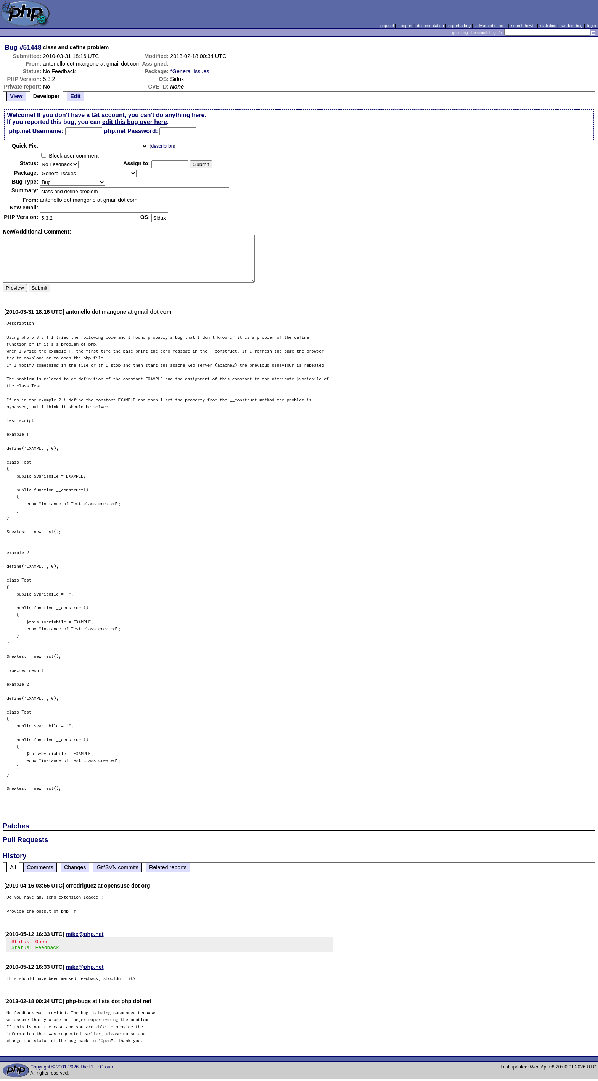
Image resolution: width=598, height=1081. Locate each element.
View (16, 96)
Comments (40, 867)
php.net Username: (36, 131)
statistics (548, 25)
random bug (572, 25)
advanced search (490, 25)
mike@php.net (85, 934)
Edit (75, 96)
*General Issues (189, 71)
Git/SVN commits (117, 867)
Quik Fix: (25, 146)
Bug (11, 47)
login (591, 25)
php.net (387, 25)
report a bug (459, 25)
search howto (523, 25)
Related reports (167, 867)
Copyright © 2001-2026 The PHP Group (71, 1069)
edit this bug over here (134, 122)
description (162, 146)
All (13, 867)
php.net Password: (131, 131)
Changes (75, 867)
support (405, 25)
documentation (430, 25)
